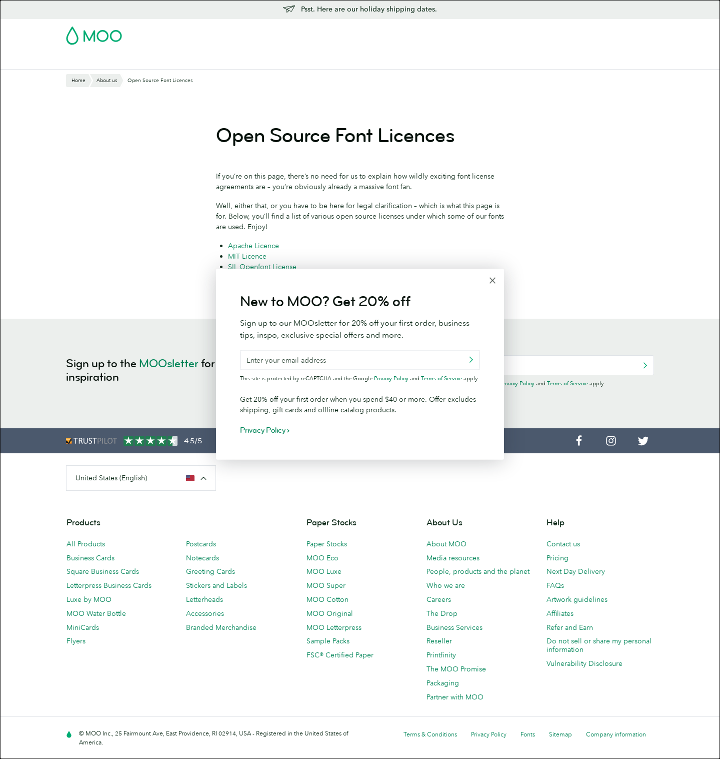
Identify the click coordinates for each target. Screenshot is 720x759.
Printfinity (441, 654)
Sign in (531, 32)
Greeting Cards (210, 571)
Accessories (205, 613)
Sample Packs (328, 640)
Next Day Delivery (575, 571)
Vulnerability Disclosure (584, 663)
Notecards (202, 557)
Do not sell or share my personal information (599, 645)
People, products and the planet (478, 571)
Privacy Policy (517, 383)
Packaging (442, 682)
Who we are (445, 585)
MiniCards (82, 627)
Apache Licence (253, 245)
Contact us (563, 543)
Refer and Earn (569, 627)
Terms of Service (567, 383)
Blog (525, 60)
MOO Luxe (324, 571)
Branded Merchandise (221, 627)
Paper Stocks (326, 543)
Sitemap (560, 734)
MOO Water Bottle (96, 613)
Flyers (76, 640)
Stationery (335, 60)
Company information (616, 734)
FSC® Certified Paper (340, 654)
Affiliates (560, 613)
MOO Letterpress (334, 627)
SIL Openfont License (262, 266)
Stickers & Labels (201, 60)
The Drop (442, 613)
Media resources (453, 557)
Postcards (145, 60)
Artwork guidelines (577, 599)
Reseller (439, 640)
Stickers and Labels (216, 585)
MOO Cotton (327, 599)
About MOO (446, 543)
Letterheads (204, 599)
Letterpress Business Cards (109, 585)
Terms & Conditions (430, 734)
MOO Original (329, 613)
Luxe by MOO (89, 599)
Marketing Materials (275, 60)
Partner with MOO (455, 696)
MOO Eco (322, 557)
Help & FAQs (564, 60)
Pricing (557, 557)
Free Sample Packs (444, 32)
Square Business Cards (102, 571)
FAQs (555, 585)
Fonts (527, 734)
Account (497, 32)
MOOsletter (168, 363)
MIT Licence (247, 256)
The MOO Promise (456, 668)
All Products (85, 543)
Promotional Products (400, 60)
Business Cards (92, 60)
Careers (438, 599)
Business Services (476, 60)
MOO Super (326, 585)
